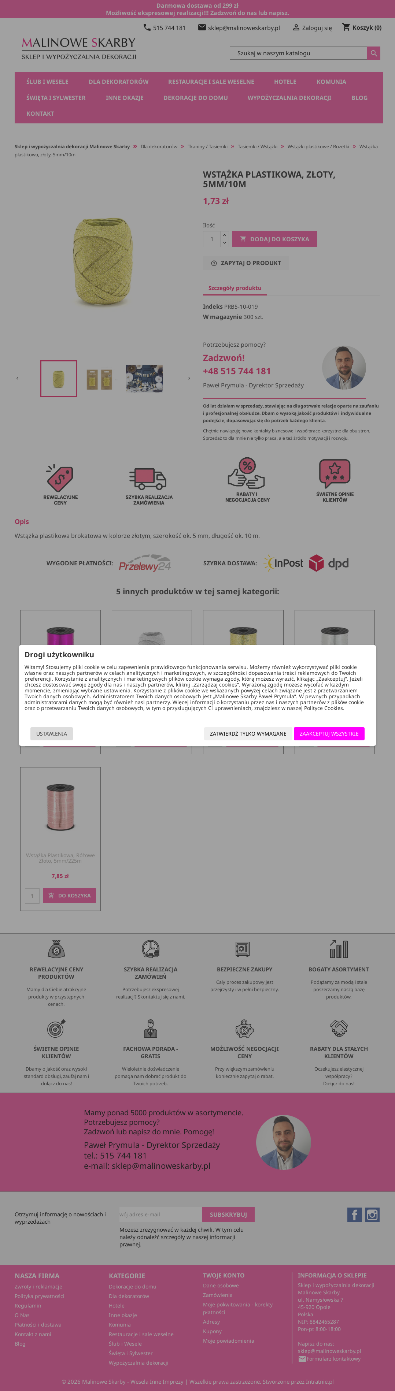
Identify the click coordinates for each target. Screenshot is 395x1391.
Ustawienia (51, 733)
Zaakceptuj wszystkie (329, 733)
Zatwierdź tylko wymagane (248, 733)
